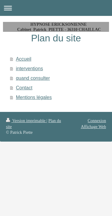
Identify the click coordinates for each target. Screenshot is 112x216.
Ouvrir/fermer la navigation (56, 8)
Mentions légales (34, 97)
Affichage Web (93, 126)
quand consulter (33, 78)
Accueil (23, 59)
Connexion (97, 120)
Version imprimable (26, 120)
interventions (29, 68)
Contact (24, 87)
